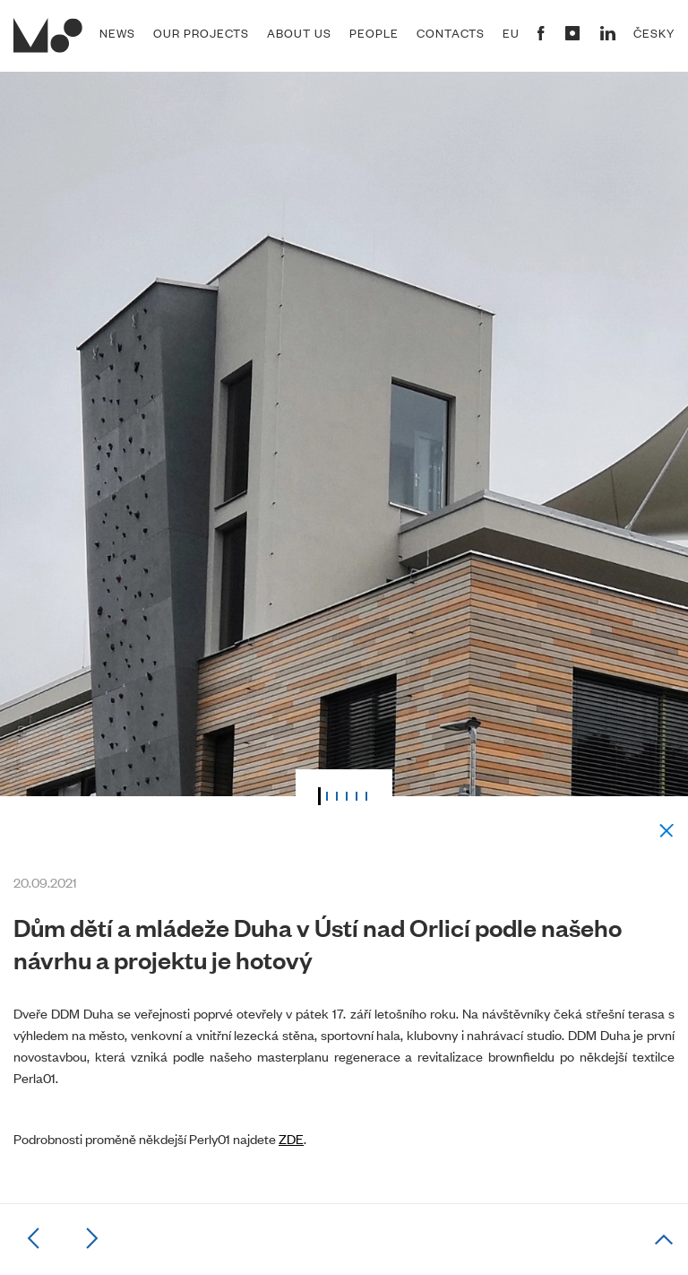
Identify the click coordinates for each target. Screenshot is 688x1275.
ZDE (291, 1138)
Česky (654, 33)
